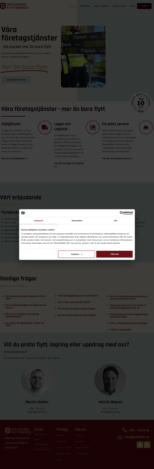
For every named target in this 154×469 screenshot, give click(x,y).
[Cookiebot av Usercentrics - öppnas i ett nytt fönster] (121, 213)
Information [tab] (77, 220)
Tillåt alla (114, 254)
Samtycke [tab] (38, 220)
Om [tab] (115, 220)
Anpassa (76, 254)
